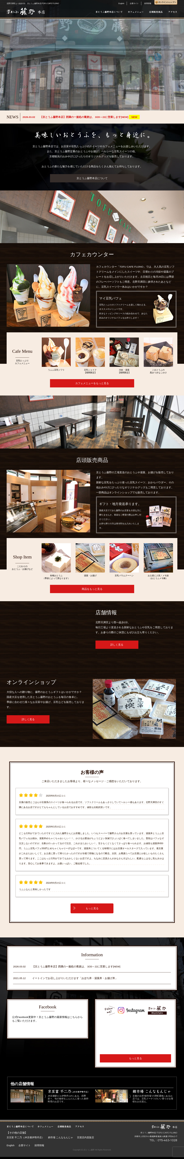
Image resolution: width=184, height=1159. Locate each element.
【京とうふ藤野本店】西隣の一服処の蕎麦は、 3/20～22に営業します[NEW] (76, 966)
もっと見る (92, 908)
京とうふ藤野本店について (92, 178)
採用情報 (147, 3)
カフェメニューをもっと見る (92, 383)
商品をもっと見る (92, 589)
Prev (4, 55)
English (121, 3)
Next (179, 55)
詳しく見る (116, 644)
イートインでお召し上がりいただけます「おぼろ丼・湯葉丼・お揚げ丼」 (75, 978)
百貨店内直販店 (85, 1137)
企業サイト (134, 3)
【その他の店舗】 (17, 1132)
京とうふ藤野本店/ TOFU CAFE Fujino (40, 1028)
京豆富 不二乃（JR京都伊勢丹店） (25, 1137)
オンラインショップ (120, 492)
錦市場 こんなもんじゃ (60, 1137)
